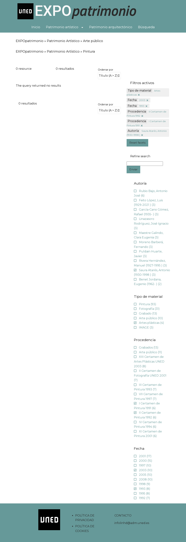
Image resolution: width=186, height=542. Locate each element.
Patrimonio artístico (62, 27)
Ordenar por (105, 69)
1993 (141, 105)
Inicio (35, 27)
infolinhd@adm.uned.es (131, 523)
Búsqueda (146, 27)
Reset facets (137, 142)
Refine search (140, 156)
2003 (142, 100)
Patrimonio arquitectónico (110, 27)
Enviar (133, 169)
